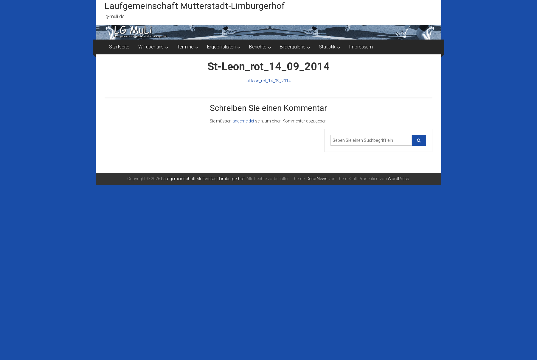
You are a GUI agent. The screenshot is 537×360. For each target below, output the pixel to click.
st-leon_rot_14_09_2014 (268, 80)
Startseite (119, 47)
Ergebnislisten (221, 47)
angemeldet (243, 121)
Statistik (327, 47)
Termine (185, 47)
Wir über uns (151, 47)
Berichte (257, 47)
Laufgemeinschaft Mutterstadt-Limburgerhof (195, 6)
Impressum (361, 47)
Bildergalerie (292, 47)
